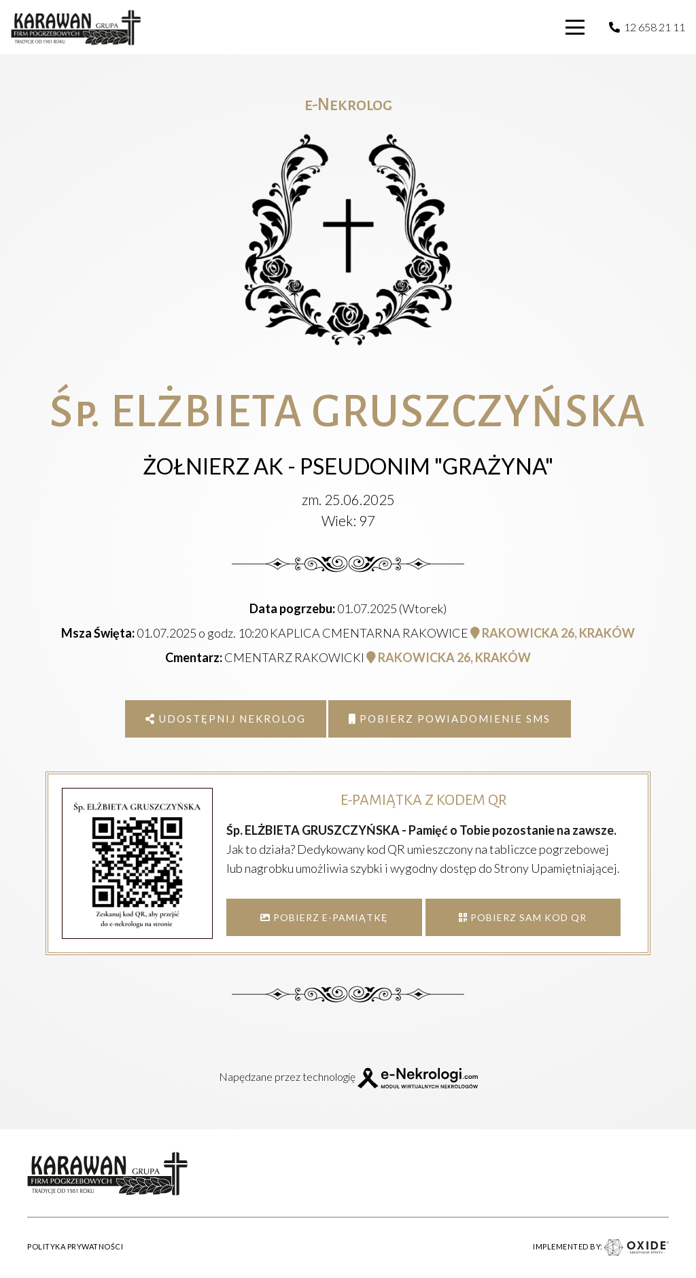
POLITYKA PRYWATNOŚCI (75, 1246)
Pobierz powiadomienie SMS (450, 718)
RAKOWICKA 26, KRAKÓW (552, 632)
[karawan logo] (76, 27)
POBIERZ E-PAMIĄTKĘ (323, 917)
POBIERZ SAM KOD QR (523, 917)
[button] (575, 27)
